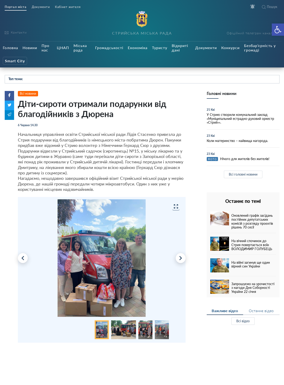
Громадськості (109, 47)
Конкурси (230, 47)
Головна (10, 47)
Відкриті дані (180, 47)
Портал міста (16, 7)
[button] (278, 30)
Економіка (138, 47)
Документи (41, 7)
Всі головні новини (243, 174)
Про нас (45, 47)
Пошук (269, 7)
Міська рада (80, 47)
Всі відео (243, 321)
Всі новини (28, 93)
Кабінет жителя (68, 7)
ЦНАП (63, 47)
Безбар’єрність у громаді (260, 47)
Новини (30, 47)
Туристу (159, 47)
